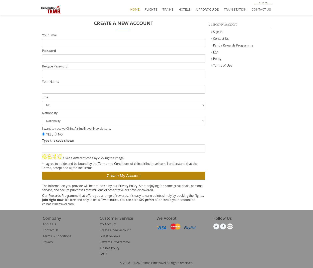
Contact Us (261, 9)
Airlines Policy (109, 248)
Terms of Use (222, 65)
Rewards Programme (115, 242)
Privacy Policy (127, 186)
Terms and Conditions (113, 164)
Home (135, 9)
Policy (217, 58)
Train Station (235, 9)
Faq (215, 52)
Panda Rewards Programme (233, 45)
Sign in (218, 32)
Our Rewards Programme (60, 196)
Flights (151, 9)
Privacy (48, 242)
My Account (108, 224)
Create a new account (115, 230)
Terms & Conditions (57, 236)
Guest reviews (110, 236)
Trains (167, 9)
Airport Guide (207, 9)
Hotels (185, 9)
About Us (49, 224)
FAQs (103, 254)
